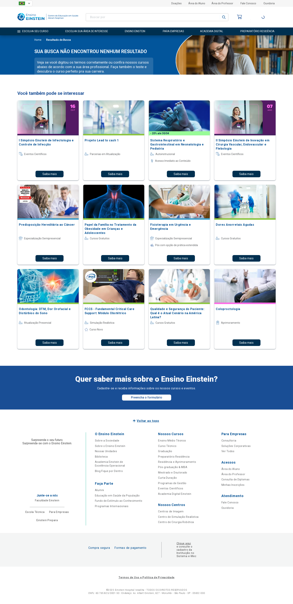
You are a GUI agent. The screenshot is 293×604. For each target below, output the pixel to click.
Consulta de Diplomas (235, 479)
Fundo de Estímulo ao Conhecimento (118, 500)
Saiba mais (49, 174)
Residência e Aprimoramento (177, 461)
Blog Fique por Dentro (109, 471)
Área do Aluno (196, 3)
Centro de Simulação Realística (178, 516)
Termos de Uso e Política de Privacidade (146, 577)
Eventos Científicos (170, 488)
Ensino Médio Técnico (172, 440)
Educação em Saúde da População (117, 495)
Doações (176, 3)
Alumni (99, 490)
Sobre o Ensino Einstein (110, 445)
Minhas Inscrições (233, 484)
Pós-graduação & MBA (172, 467)
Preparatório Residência (173, 456)
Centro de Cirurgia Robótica (176, 522)
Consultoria (228, 440)
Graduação (165, 451)
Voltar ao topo (148, 421)
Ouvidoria (269, 3)
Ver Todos (228, 451)
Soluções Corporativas (236, 445)
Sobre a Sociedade (107, 440)
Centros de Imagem (171, 511)
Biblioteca (101, 456)
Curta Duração (167, 477)
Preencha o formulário (146, 397)
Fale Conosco (248, 3)
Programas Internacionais (112, 506)
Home (37, 40)
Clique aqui (184, 543)
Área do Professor (222, 3)
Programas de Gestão (172, 483)
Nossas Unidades (106, 451)
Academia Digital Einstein (174, 493)
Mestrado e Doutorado (172, 472)
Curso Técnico (167, 445)
